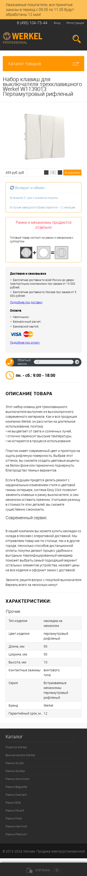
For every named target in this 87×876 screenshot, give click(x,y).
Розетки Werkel (16, 747)
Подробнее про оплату (25, 342)
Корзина (43, 870)
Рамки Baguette (16, 787)
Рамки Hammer (16, 826)
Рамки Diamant (16, 794)
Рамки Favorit (15, 810)
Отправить (77, 362)
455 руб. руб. (15, 172)
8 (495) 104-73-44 (32, 22)
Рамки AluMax (15, 771)
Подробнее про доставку (26, 302)
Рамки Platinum (16, 834)
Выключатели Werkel (20, 755)
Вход (57, 23)
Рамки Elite (13, 802)
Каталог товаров (43, 63)
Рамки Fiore (14, 818)
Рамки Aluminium (18, 779)
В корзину (72, 172)
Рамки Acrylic (15, 763)
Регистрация (75, 23)
